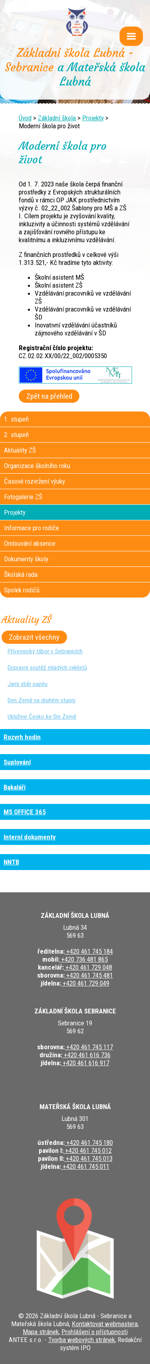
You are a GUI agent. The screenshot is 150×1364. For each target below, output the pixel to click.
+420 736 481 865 (83, 959)
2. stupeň (16, 435)
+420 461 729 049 (85, 983)
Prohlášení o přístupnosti (94, 1332)
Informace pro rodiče (31, 528)
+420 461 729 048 (88, 967)
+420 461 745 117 (89, 1047)
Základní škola (57, 118)
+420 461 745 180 (89, 1142)
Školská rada (21, 574)
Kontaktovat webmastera (105, 1324)
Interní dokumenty (30, 837)
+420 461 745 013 (88, 1158)
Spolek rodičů (21, 590)
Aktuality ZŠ (20, 450)
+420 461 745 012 (87, 1150)
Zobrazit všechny (34, 637)
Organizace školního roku (37, 466)
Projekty (93, 118)
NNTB (11, 862)
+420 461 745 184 (89, 951)
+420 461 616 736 (86, 1055)
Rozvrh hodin (22, 737)
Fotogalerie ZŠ (23, 497)
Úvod (25, 118)
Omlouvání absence (29, 543)
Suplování (17, 762)
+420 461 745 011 (85, 1166)
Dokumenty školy (26, 559)
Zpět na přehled (49, 396)
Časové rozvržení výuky (34, 481)
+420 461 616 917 (85, 1063)
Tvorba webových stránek (81, 1340)
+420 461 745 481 (89, 975)
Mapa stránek (41, 1332)
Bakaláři (15, 787)
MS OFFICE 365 (25, 812)
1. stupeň (16, 419)
